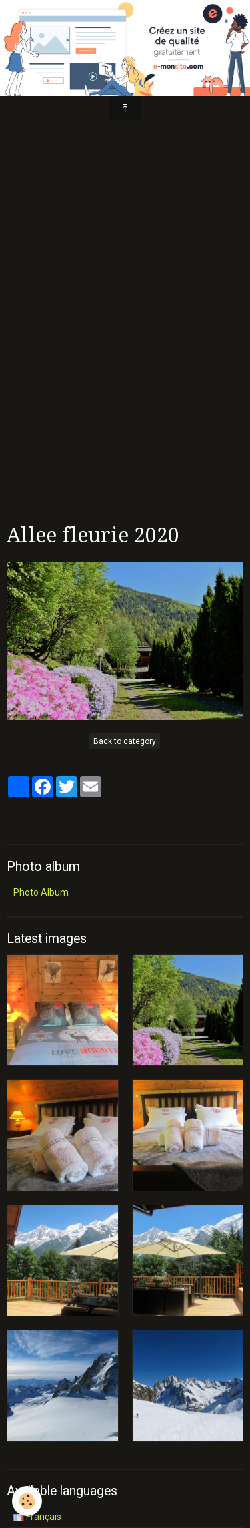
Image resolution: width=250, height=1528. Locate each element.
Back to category (124, 741)
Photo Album (41, 892)
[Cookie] (27, 1501)
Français (37, 1516)
